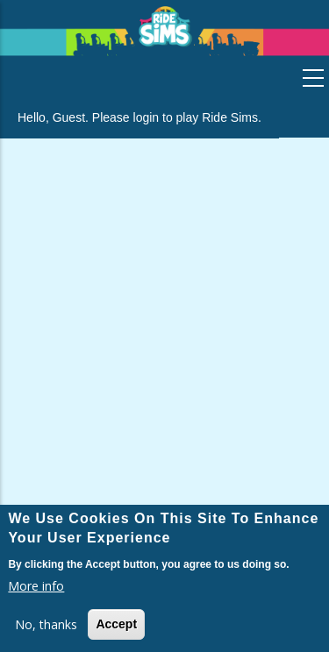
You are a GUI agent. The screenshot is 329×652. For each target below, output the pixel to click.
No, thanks (46, 624)
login (146, 117)
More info (36, 586)
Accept (116, 624)
